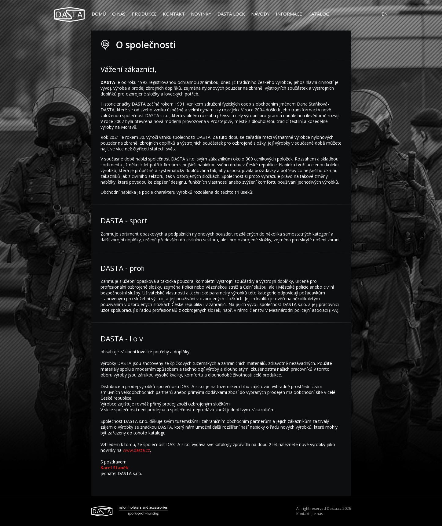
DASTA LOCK (231, 14)
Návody (260, 14)
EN (385, 14)
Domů (99, 14)
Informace (289, 14)
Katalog (318, 14)
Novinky (201, 14)
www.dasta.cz (136, 450)
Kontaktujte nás (309, 513)
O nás (119, 14)
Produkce (144, 14)
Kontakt (174, 14)
